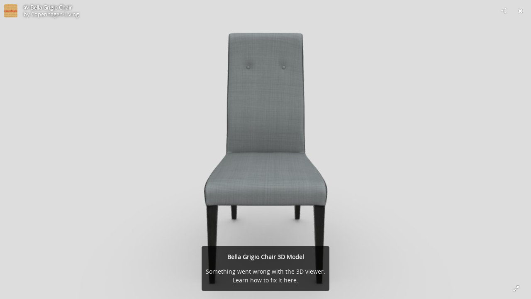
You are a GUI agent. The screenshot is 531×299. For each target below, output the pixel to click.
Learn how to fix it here (265, 280)
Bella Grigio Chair (51, 7)
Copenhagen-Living (55, 14)
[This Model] (10, 10)
